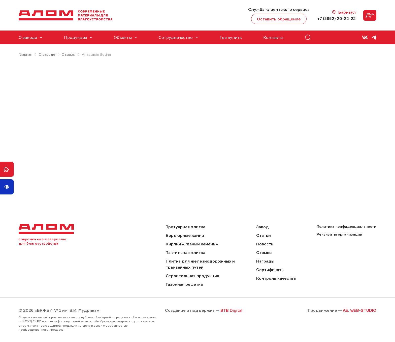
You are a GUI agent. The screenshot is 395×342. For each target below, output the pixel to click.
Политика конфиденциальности (346, 226)
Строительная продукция (192, 275)
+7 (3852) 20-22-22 (336, 18)
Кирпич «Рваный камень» (192, 243)
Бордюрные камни (185, 235)
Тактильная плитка (185, 252)
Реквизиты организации (339, 234)
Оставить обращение (279, 18)
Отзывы (68, 54)
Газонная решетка (184, 284)
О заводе (47, 54)
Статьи (263, 235)
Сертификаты (270, 269)
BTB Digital (231, 310)
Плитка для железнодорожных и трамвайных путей (200, 264)
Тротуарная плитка (185, 226)
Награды (265, 261)
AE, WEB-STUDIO (359, 310)
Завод (262, 226)
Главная (25, 54)
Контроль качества (276, 278)
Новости (265, 243)
